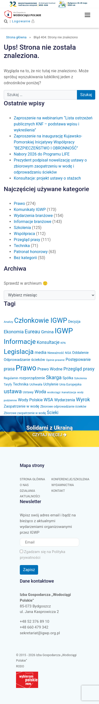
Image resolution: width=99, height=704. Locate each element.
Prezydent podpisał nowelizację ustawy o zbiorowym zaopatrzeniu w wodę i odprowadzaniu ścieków (50, 166)
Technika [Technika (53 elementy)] (20, 384)
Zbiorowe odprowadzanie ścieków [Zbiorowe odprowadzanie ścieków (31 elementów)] (63, 406)
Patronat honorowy (31, 251)
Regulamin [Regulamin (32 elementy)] (11, 378)
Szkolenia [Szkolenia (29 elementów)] (80, 378)
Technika (22, 245)
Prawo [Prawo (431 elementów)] (26, 368)
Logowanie (21, 21)
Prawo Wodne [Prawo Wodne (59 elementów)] (49, 369)
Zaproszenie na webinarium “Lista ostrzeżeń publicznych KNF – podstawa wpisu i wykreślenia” (53, 124)
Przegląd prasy (27, 239)
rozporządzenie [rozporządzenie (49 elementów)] (32, 378)
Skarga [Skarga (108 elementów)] (54, 377)
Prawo (19, 203)
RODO (20, 666)
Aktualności (30, 496)
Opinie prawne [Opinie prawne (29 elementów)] (55, 360)
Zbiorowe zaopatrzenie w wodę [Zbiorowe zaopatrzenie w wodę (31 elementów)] (25, 413)
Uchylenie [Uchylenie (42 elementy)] (50, 384)
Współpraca (24, 233)
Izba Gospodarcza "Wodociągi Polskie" (30, 14)
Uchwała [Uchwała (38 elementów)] (35, 384)
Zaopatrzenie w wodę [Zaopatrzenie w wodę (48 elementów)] (21, 406)
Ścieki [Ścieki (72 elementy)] (52, 412)
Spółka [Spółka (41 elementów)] (68, 378)
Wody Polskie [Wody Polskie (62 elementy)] (30, 400)
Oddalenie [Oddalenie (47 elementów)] (80, 352)
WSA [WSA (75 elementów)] (48, 399)
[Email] (49, 542)
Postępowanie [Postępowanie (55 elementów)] (78, 359)
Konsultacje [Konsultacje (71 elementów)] (48, 342)
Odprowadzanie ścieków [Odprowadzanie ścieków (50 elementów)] (24, 359)
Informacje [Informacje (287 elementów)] (20, 341)
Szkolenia (22, 227)
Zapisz (29, 569)
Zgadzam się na (42, 555)
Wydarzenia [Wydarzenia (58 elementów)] (64, 400)
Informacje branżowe (32, 221)
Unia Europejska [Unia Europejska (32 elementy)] (70, 384)
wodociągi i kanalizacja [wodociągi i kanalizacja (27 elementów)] (61, 392)
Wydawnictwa (62, 485)
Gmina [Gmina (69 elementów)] (47, 331)
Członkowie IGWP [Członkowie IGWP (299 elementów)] (40, 321)
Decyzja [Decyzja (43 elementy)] (74, 322)
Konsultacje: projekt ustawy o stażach (47, 178)
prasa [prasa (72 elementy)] (9, 368)
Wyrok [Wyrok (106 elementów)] (83, 400)
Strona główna (16, 37)
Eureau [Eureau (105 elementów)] (32, 332)
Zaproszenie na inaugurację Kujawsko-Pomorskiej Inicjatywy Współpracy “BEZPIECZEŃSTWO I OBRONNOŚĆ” (48, 142)
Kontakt (58, 491)
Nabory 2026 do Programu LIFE (41, 154)
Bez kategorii (25, 257)
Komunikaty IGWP (30, 209)
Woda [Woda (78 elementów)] (40, 391)
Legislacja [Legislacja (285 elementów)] (19, 351)
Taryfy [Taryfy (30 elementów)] (8, 384)
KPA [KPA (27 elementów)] (63, 343)
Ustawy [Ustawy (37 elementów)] (28, 392)
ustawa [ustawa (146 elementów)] (13, 391)
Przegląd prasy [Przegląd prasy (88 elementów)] (78, 369)
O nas (24, 485)
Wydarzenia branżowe (33, 215)
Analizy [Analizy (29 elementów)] (8, 322)
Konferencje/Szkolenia (70, 479)
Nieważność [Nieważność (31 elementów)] (55, 353)
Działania (27, 491)
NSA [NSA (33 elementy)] (68, 353)
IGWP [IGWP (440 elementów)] (64, 331)
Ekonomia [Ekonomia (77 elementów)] (14, 331)
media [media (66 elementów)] (40, 352)
